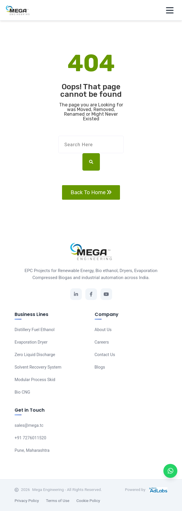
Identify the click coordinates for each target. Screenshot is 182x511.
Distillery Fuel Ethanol (34, 329)
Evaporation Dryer (31, 342)
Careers (102, 342)
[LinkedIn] (76, 294)
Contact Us (105, 355)
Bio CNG (22, 392)
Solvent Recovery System (38, 367)
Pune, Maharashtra (32, 451)
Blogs (100, 367)
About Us (103, 330)
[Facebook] (91, 294)
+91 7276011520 (30, 438)
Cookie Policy (88, 500)
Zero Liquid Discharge (35, 354)
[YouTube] (106, 294)
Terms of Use (57, 500)
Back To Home (91, 192)
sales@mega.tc (29, 426)
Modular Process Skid (35, 379)
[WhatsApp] (170, 471)
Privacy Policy (27, 500)
